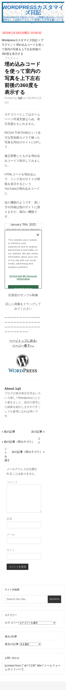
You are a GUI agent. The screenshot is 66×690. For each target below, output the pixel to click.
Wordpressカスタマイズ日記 (33, 9)
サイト (11, 550)
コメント (12, 482)
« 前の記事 (8, 431)
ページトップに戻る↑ (23, 340)
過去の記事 (12, 644)
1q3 (20, 98)
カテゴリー (12, 622)
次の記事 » (38, 431)
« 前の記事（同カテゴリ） (18, 441)
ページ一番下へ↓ (23, 345)
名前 (9, 518)
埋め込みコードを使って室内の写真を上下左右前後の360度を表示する (23, 78)
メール (11, 534)
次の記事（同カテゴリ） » (28, 451)
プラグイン (11, 58)
